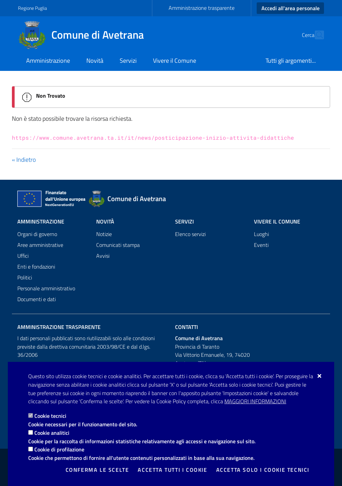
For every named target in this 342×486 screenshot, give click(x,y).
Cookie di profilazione (59, 449)
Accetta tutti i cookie (172, 470)
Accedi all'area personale (290, 8)
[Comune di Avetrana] (85, 35)
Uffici (23, 256)
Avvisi (102, 256)
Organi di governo (37, 234)
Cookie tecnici (50, 416)
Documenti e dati (36, 299)
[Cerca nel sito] (316, 35)
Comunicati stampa (118, 245)
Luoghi (261, 234)
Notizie (104, 234)
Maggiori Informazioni (255, 401)
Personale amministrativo (46, 288)
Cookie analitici (51, 433)
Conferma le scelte (97, 470)
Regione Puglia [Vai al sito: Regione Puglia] (32, 8)
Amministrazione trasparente (202, 8)
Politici (24, 277)
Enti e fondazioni (36, 267)
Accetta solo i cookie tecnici (262, 470)
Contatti (186, 327)
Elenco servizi (190, 234)
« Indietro (24, 159)
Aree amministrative (40, 245)
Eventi (261, 245)
